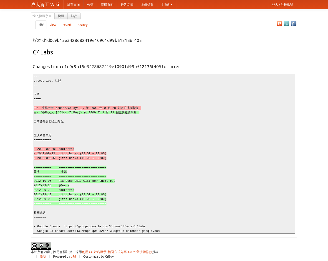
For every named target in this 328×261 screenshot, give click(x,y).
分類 (90, 4)
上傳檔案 (147, 4)
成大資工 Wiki (45, 4)
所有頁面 (73, 4)
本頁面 (167, 4)
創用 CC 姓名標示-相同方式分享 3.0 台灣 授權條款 (117, 252)
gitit (73, 256)
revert (67, 25)
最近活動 (127, 4)
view (53, 25)
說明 (43, 256)
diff (40, 25)
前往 (74, 16)
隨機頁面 (107, 4)
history (83, 25)
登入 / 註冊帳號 (282, 4)
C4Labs (43, 52)
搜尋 (61, 16)
